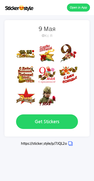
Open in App (78, 7)
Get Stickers (47, 121)
